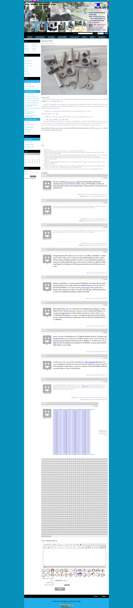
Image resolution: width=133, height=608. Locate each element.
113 (62, 465)
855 (50, 514)
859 (58, 514)
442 (106, 485)
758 (60, 507)
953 (42, 520)
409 (42, 485)
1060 (52, 527)
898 (67, 516)
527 (73, 492)
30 (98, 459)
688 (56, 503)
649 (46, 501)
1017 (101, 523)
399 (89, 483)
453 (62, 487)
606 (95, 496)
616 (48, 498)
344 (48, 481)
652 (52, 501)
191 (81, 470)
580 (44, 496)
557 (65, 494)
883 (105, 514)
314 (56, 479)
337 (101, 479)
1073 (77, 527)
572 (95, 494)
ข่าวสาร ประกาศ (28, 66)
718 (48, 505)
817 (42, 512)
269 (101, 474)
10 (59, 459)
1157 (42, 534)
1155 (105, 531)
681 (42, 503)
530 (79, 492)
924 (52, 518)
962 (60, 520)
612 (106, 496)
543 (105, 492)
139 (46, 468)
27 (93, 459)
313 (54, 479)
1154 (103, 531)
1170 (68, 534)
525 (69, 492)
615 (46, 498)
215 (62, 472)
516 (52, 492)
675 (97, 501)
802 (79, 509)
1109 (81, 529)
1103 (69, 529)
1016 (99, 523)
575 (101, 494)
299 (93, 476)
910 (91, 516)
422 (67, 485)
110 (56, 465)
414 (52, 485)
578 (106, 494)
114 (63, 465)
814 (103, 509)
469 (93, 487)
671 (89, 501)
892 (56, 516)
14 (67, 459)
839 (85, 512)
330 (87, 479)
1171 (69, 534)
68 (106, 461)
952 (106, 518)
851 (42, 514)
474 (103, 487)
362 (83, 481)
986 (106, 520)
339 (105, 479)
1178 (83, 534)
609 (101, 496)
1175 (77, 534)
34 (106, 459)
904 (79, 516)
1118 (99, 529)
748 (106, 505)
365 (89, 481)
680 (106, 501)
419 (62, 485)
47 (65, 461)
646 (106, 498)
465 (85, 487)
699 (77, 503)
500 (87, 490)
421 (65, 485)
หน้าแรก (26, 58)
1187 (101, 534)
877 (93, 514)
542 (103, 492)
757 (58, 507)
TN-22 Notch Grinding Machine (31, 102)
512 (44, 492)
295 (85, 476)
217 (65, 472)
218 (67, 472)
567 (85, 494)
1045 (89, 525)
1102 (68, 529)
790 (56, 509)
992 (52, 523)
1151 (97, 531)
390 (71, 483)
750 (44, 507)
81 (65, 463)
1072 (75, 527)
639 (93, 498)
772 (87, 507)
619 (54, 498)
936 (75, 518)
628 (71, 498)
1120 (103, 529)
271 (105, 474)
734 (79, 505)
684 (48, 503)
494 (75, 490)
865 (69, 514)
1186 (99, 534)
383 (58, 483)
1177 (81, 534)
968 (71, 520)
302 (99, 476)
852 (44, 514)
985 (105, 520)
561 (73, 494)
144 (56, 468)
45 (61, 461)
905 (81, 516)
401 (93, 483)
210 (52, 472)
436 (95, 485)
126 (87, 465)
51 (73, 461)
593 (69, 496)
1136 (68, 531)
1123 (42, 531)
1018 (103, 523)
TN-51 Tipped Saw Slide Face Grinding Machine (31, 105)
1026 (52, 525)
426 (75, 485)
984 (103, 520)
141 (50, 468)
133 (101, 465)
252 (67, 474)
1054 (107, 525)
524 (67, 492)
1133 (62, 531)
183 (65, 470)
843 (93, 512)
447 (50, 487)
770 (83, 507)
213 (58, 472)
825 (58, 512)
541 (101, 492)
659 (65, 501)
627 (69, 498)
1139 (73, 531)
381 (54, 483)
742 (95, 505)
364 (87, 481)
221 (73, 472)
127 (89, 465)
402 (95, 483)
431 (85, 485)
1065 (62, 527)
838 (83, 512)
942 (87, 518)
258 (79, 474)
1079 (89, 527)
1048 (95, 525)
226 (83, 472)
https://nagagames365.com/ (93, 362)
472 (99, 487)
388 (67, 483)
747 (105, 505)
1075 (81, 527)
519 (58, 492)
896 (64, 516)
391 (73, 483)
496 (79, 490)
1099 (62, 529)
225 (81, 472)
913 (97, 516)
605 (93, 496)
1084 (99, 527)
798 (71, 509)
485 (58, 490)
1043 (85, 525)
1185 (97, 534)
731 (73, 505)
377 (46, 483)
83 (69, 463)
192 (83, 470)
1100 (64, 529)
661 (69, 501)
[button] (47, 545)
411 (46, 485)
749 (42, 507)
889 (50, 516)
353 (65, 481)
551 (54, 494)
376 (44, 483)
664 (75, 501)
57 (85, 461)
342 (44, 481)
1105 (73, 529)
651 (50, 501)
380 (52, 483)
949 (101, 518)
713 (105, 503)
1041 (81, 525)
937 (77, 518)
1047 (93, 525)
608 (99, 496)
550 (52, 494)
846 (99, 512)
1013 (93, 523)
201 (101, 470)
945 (93, 518)
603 (89, 496)
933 (69, 518)
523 (65, 492)
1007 (81, 523)
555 (62, 494)
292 (79, 476)
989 (46, 523)
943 (89, 518)
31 (100, 459)
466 (87, 487)
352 (64, 481)
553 (58, 494)
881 (101, 514)
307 (42, 479)
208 (48, 472)
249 (62, 474)
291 (77, 476)
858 (56, 514)
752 (48, 507)
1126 (48, 531)
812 (99, 509)
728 (67, 505)
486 (60, 490)
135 (105, 465)
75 (54, 463)
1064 (60, 527)
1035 (69, 525)
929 (62, 518)
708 (95, 503)
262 (87, 474)
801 (77, 509)
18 (75, 459)
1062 (56, 527)
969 (73, 520)
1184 (95, 534)
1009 (85, 523)
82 (67, 463)
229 (89, 472)
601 (85, 496)
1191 (42, 536)
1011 (89, 523)
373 (105, 481)
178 (56, 470)
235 (101, 472)
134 (103, 465)
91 (85, 463)
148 (64, 468)
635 (85, 498)
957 (50, 520)
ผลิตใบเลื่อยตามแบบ (29, 124)
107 (50, 465)
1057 (46, 527)
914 (99, 516)
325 (77, 479)
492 (71, 490)
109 (54, 465)
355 (69, 481)
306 (106, 476)
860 (60, 514)
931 (65, 518)
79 (61, 463)
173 (46, 470)
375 (42, 483)
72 (48, 463)
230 (91, 472)
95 (93, 463)
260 (83, 474)
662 (71, 501)
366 (91, 481)
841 (89, 512)
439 (101, 485)
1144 (83, 531)
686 (52, 503)
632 (79, 498)
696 (71, 503)
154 (75, 468)
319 (65, 479)
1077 (85, 527)
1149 (93, 531)
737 (85, 505)
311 (50, 479)
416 (56, 485)
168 (103, 468)
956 (48, 520)
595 (73, 496)
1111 (85, 529)
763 (69, 507)
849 (105, 512)
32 (102, 459)
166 (99, 468)
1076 (83, 527)
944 (91, 518)
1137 (69, 531)
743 (97, 505)
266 (95, 474)
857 (54, 514)
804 (83, 509)
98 (98, 463)
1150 (95, 531)
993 (54, 523)
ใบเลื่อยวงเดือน (28, 129)
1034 (68, 525)
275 (46, 476)
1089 (42, 529)
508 (103, 490)
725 (62, 505)
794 (64, 509)
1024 (48, 525)
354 (67, 481)
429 (81, 485)
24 (87, 459)
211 (54, 472)
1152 (99, 531)
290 (75, 476)
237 (105, 472)
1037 (73, 525)
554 (60, 494)
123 (81, 465)
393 (77, 483)
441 (105, 485)
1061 (54, 527)
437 (97, 485)
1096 (56, 529)
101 (105, 463)
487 (62, 490)
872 (83, 514)
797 (69, 509)
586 (56, 496)
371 (101, 481)
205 (42, 472)
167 (101, 468)
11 (61, 459)
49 (69, 461)
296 (87, 476)
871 (81, 514)
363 (85, 481)
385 (62, 483)
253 (69, 474)
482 (52, 490)
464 (83, 487)
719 (50, 505)
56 (83, 461)
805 (85, 509)
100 (103, 463)
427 (77, 485)
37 (46, 461)
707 (93, 503)
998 (64, 523)
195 (89, 470)
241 (46, 474)
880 (99, 514)
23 (85, 459)
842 (91, 512)
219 (69, 472)
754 (52, 507)
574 (99, 494)
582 (48, 496)
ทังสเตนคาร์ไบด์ (28, 141)
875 (89, 514)
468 (91, 487)
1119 (101, 529)
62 (95, 461)
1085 (101, 527)
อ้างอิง (105, 178)
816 (106, 509)
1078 (87, 527)
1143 (81, 531)
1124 (44, 531)
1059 (50, 527)
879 (97, 514)
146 (60, 468)
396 (83, 483)
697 (73, 503)
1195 (50, 536)
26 (91, 459)
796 (67, 509)
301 (97, 476)
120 (75, 465)
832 (71, 512)
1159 (46, 534)
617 (50, 498)
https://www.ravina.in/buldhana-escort (98, 219)
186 (71, 470)
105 (46, 465)
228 (87, 472)
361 (81, 481)
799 (73, 509)
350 (60, 481)
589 (62, 496)
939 (81, 518)
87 (77, 463)
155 (77, 468)
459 (73, 487)
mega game (65, 313)
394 (79, 483)
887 (46, 516)
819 (46, 512)
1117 (97, 529)
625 (65, 498)
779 (101, 507)
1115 (93, 529)
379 (50, 483)
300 (95, 476)
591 (65, 496)
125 (85, 465)
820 (48, 512)
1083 (97, 527)
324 (75, 479)
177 (54, 470)
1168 (64, 534)
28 (95, 459)
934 (71, 518)
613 (42, 498)
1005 (77, 523)
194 (87, 470)
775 (93, 507)
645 (105, 498)
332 (91, 479)
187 (73, 470)
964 (64, 520)
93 (89, 463)
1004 (75, 523)
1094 (52, 529)
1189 (105, 534)
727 (65, 505)
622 (60, 498)
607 (97, 496)
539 (97, 492)
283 (62, 476)
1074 (79, 527)
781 (105, 507)
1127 (50, 531)
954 (44, 520)
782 (106, 507)
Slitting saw (27, 88)
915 (101, 516)
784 (44, 509)
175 (50, 470)
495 (77, 490)
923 (50, 518)
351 (62, 481)
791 (58, 509)
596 (75, 496)
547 (46, 494)
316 (60, 479)
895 (62, 516)
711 (101, 503)
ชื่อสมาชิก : (27, 171)
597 (77, 496)
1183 (93, 534)
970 (75, 520)
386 (64, 483)
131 (97, 465)
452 (60, 487)
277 (50, 476)
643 (101, 498)
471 (97, 487)
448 (52, 487)
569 (89, 494)
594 (71, 496)
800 (75, 509)
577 (105, 494)
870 (79, 514)
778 (99, 507)
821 (50, 512)
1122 (107, 529)
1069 (69, 527)
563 (77, 494)
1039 (77, 525)
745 (101, 505)
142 (52, 468)
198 (95, 470)
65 (100, 461)
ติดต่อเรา (27, 71)
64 (98, 461)
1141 (77, 531)
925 (54, 518)
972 (79, 520)
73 (50, 463)
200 (99, 470)
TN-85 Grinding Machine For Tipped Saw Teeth (31, 116)
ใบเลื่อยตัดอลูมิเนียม (29, 127)
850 (106, 512)
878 (95, 514)
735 (81, 505)
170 (106, 468)
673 (93, 501)
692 (64, 503)
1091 (46, 529)
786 (48, 509)
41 (54, 461)
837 (81, 512)
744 (99, 505)
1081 (93, 527)
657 (62, 501)
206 (44, 472)
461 (77, 487)
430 (83, 485)
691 (62, 503)
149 (65, 468)
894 (60, 516)
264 (91, 474)
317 (62, 479)
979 (93, 520)
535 (89, 492)
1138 (71, 531)
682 (44, 503)
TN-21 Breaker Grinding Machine (32, 100)
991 (50, 523)
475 (105, 487)
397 (85, 483)
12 (63, 459)
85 (73, 463)
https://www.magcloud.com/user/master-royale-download (93, 397)
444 (44, 487)
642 (99, 498)
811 (97, 509)
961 (58, 520)
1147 (89, 531)
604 (91, 496)
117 (69, 465)
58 (87, 461)
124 (83, 465)
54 (79, 461)
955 (46, 520)
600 (83, 496)
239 (42, 474)
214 (60, 472)
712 (103, 503)
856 (52, 514)
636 (87, 498)
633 (81, 498)
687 (54, 503)
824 (56, 512)
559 (69, 494)
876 (91, 514)
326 (79, 479)
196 (91, 470)
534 (87, 492)
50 (71, 461)
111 (58, 465)
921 (46, 518)
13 (65, 459)
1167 (62, 534)
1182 (91, 534)
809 (93, 509)
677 (101, 501)
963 (62, 520)
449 (54, 487)
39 (50, 461)
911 (93, 516)
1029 (58, 525)
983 (101, 520)
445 (46, 487)
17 (73, 459)
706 (91, 503)
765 (73, 507)
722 (56, 505)
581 (46, 496)
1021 (42, 525)
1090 (44, 529)
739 (89, 505)
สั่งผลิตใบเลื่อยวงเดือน (30, 119)
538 (95, 492)
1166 (60, 534)
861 (62, 514)
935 (73, 518)
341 (42, 481)
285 (65, 476)
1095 (54, 529)
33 (104, 459)
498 (83, 490)
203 (105, 470)
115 (65, 465)
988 (44, 523)
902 (75, 516)
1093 (50, 529)
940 (83, 518)
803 (81, 509)
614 (44, 498)
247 (58, 474)
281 (58, 476)
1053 (105, 525)
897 (65, 516)
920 (44, 518)
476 (106, 487)
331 (89, 479)
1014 (95, 523)
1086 (103, 527)
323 (73, 479)
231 (93, 472)
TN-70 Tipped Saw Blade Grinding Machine (32, 109)
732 (75, 505)
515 (50, 492)
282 (60, 476)
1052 (103, 525)
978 (91, 520)
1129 (54, 531)
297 (89, 476)
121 (77, 465)
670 (87, 501)
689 (58, 503)
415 (54, 485)
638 (91, 498)
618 (52, 498)
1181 (89, 534)
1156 (107, 531)
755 (54, 507)
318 (64, 479)
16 (71, 459)
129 (93, 465)
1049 (97, 525)
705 (89, 503)
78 (59, 463)
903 (77, 516)
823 (54, 512)
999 (65, 523)
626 (67, 498)
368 (95, 481)
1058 (48, 527)
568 (87, 494)
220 (71, 472)
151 (69, 468)
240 (44, 474)
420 (64, 485)
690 (60, 503)
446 (48, 487)
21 (81, 459)
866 (71, 514)
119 (73, 465)
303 (101, 476)
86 (75, 463)
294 (83, 476)
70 (44, 463)
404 (99, 483)
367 (93, 481)
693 (65, 503)
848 (103, 512)
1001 (69, 523)
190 (79, 470)
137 (42, 468)
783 (42, 509)
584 (52, 496)
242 (48, 474)
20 (79, 459)
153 (73, 468)
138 (44, 468)
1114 (91, 529)
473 (101, 487)
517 (54, 492)
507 (101, 490)
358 (75, 481)
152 (71, 468)
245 (54, 474)
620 (56, 498)
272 (106, 474)
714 (106, 503)
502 (91, 490)
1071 (73, 527)
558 (67, 494)
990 (48, 523)
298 (91, 476)
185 (69, 470)
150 (67, 468)
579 (42, 496)
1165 (58, 534)
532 (83, 492)
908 (87, 516)
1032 (64, 525)
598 (79, 496)
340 (106, 479)
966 (67, 520)
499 (85, 490)
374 (106, 481)
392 (75, 483)
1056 (44, 527)
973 (81, 520)
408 (106, 483)
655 (58, 501)
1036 (71, 525)
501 (89, 490)
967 (69, 520)
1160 (48, 534)
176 (52, 470)
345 (50, 481)
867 (73, 514)
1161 (50, 534)
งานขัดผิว (27, 122)
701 (81, 503)
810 (95, 509)
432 (87, 485)
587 (58, 496)
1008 (83, 523)
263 (89, 474)
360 (79, 481)
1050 (99, 525)
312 (52, 479)
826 (60, 512)
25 (89, 459)
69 (42, 463)
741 (93, 505)
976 (87, 520)
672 (91, 501)
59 (89, 461)
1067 (66, 527)
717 (46, 505)
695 (69, 503)
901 (73, 516)
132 (99, 465)
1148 (91, 531)
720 (52, 505)
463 (81, 487)
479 (46, 490)
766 (75, 507)
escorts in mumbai (57, 409)
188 (75, 470)
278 (52, 476)
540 (99, 492)
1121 (105, 529)
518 (56, 492)
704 (87, 503)
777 (97, 507)
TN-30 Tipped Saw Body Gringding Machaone (30, 112)
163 (93, 468)
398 (87, 483)
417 (58, 485)
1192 (44, 536)
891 (54, 516)
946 (95, 518)
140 (48, 468)
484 (56, 490)
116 (67, 465)
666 (79, 501)
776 (95, 507)
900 (71, 516)
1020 (107, 523)
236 (103, 472)
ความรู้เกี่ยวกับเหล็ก (29, 144)
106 (48, 465)
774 (91, 507)
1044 (87, 525)
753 (50, 507)
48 (67, 461)
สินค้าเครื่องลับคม (28, 60)
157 (81, 468)
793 (62, 509)
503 (93, 490)
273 (42, 476)
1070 (71, 527)
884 (106, 514)
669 (85, 501)
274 (44, 476)
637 (89, 498)
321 (69, 479)
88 (79, 463)
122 (79, 465)
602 (87, 496)
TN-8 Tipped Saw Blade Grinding (32, 98)
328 (83, 479)
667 (81, 501)
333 (93, 479)
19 (77, 459)
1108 (79, 529)
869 (77, 514)
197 (93, 470)
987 (42, 523)
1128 (52, 531)
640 (95, 498)
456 (67, 487)
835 (77, 512)
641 (97, 498)
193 (85, 470)
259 (81, 474)
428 (79, 485)
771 (85, 507)
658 (64, 501)
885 (42, 516)
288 (71, 476)
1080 (91, 527)
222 (75, 472)
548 (48, 494)
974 (83, 520)
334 (95, 479)
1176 (79, 534)
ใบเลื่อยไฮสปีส (28, 84)
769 (81, 507)
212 (56, 472)
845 (97, 512)
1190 (107, 534)
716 (44, 505)
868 (75, 514)
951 (105, 518)
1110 (83, 529)
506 (99, 490)
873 (85, 514)
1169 (66, 534)
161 (89, 468)
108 (52, 465)
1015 (97, 523)
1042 (83, 525)
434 (91, 485)
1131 (58, 531)
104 (44, 465)
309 (46, 479)
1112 (87, 529)
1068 (68, 527)
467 (89, 487)
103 (42, 465)
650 (48, 501)
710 (99, 503)
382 (56, 483)
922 (48, 518)
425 (73, 485)
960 (56, 520)
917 (105, 516)
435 (93, 485)
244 (52, 474)
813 (101, 509)
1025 (50, 525)
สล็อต (63, 262)
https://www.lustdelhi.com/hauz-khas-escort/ (96, 194)
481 (50, 490)
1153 (101, 531)
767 (77, 507)
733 (77, 505)
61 (93, 461)
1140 (75, 531)
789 (54, 509)
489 (65, 490)
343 (46, 481)
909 (89, 516)
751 (46, 507)
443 (42, 487)
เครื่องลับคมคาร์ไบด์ (30, 91)
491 (69, 490)
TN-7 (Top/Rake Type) (29, 94)
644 (103, 498)
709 (97, 503)
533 (85, 492)
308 (44, 479)
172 (44, 470)
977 (89, 520)
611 (104, 496)
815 (105, 509)
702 (83, 503)
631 (77, 498)
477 (42, 490)
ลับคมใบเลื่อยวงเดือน (29, 86)
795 (65, 509)
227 (85, 472)
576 (103, 494)
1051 (101, 525)
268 (99, 474)
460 (75, 487)
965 (65, 520)
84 (71, 463)
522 (64, 492)
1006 (79, 523)
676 (99, 501)
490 (67, 490)
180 (60, 470)
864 (67, 514)
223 (77, 472)
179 (58, 470)
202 (103, 470)
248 (60, 474)
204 (106, 470)
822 (52, 512)
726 (64, 505)
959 (54, 520)
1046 (91, 525)
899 (69, 516)
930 (64, 518)
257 (77, 474)
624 (64, 498)
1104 (71, 529)
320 (67, 479)
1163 (54, 534)
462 (79, 487)
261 (85, 474)
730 (71, 505)
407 (105, 483)
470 (95, 487)
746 (103, 505)
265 (93, 474)
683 (46, 503)
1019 (105, 523)
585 (54, 496)
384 (60, 483)
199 (97, 470)
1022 (44, 525)
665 (77, 501)
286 (67, 476)
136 (106, 465)
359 (77, 481)
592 (67, 496)
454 (64, 487)
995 (58, 523)
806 (87, 509)
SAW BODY (27, 132)
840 (87, 512)
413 (50, 485)
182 (64, 470)
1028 (56, 525)
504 (95, 490)
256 (75, 474)
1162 (52, 534)
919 (42, 518)
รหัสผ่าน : (27, 174)
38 (48, 461)
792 (60, 509)
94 (91, 463)
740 (91, 505)
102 (106, 463)
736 (83, 505)
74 (52, 463)
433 (89, 485)
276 (48, 476)
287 (69, 476)
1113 (89, 529)
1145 (85, 531)
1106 (75, 529)
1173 (73, 534)
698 (75, 503)
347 (54, 481)
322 (71, 479)
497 (81, 490)
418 (60, 485)
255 (73, 474)
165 (97, 468)
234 (99, 472)
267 (97, 474)
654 (56, 501)
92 (87, 463)
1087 (105, 527)
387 (65, 483)
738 (87, 505)
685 (50, 503)
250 (64, 474)
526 (71, 492)
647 (42, 501)
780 (103, 507)
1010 (87, 523)
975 (85, 520)
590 (64, 496)
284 (64, 476)
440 (103, 485)
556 (64, 494)
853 (46, 514)
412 (48, 485)
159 (85, 468)
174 (48, 470)
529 (77, 492)
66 (102, 461)
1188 (103, 534)
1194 (48, 536)
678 (103, 501)
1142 (79, 531)
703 (85, 503)
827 (62, 512)
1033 (66, 525)
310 (48, 479)
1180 (87, 534)
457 (69, 487)
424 (71, 485)
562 (75, 494)
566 (83, 494)
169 (105, 468)
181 (62, 470)
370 (99, 481)
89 (81, 463)
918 (106, 516)
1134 (64, 531)
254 (71, 474)
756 (56, 507)
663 (73, 501)
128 (91, 465)
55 (81, 461)
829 (65, 512)
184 (67, 470)
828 (64, 512)
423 (69, 485)
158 (83, 468)
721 (54, 505)
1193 (46, 536)
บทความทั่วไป (28, 139)
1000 (68, 523)
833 (73, 512)
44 (59, 461)
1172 (71, 534)
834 (75, 512)
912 (95, 516)
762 (67, 507)
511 (42, 492)
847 (101, 512)
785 (46, 509)
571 (93, 494)
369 (97, 481)
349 (58, 481)
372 (103, 481)
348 (56, 481)
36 (44, 461)
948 (99, 518)
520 (60, 492)
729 (69, 505)
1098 (60, 529)
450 (56, 487)
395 (81, 483)
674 (95, 501)
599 (81, 496)
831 (69, 512)
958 (52, 520)
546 (44, 494)
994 (56, 523)
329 (85, 479)
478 (44, 490)
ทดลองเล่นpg (85, 287)
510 (106, 490)
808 (91, 509)
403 (97, 483)
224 (79, 472)
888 (48, 516)
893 (58, 516)
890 (52, 516)
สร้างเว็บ (31, 1)
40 (52, 461)
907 (85, 516)
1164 (56, 534)
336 (99, 479)
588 (60, 496)
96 (95, 463)
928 (60, 518)
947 (97, 518)
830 (67, 512)
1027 (54, 525)
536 (91, 492)
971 (77, 520)
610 (103, 496)
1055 (42, 527)
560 (71, 494)
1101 (66, 529)
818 (44, 512)
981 (97, 520)
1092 (48, 529)
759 (62, 507)
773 (89, 507)
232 (95, 472)
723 (58, 505)
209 (50, 472)
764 (71, 507)
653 (54, 501)
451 (58, 487)
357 (73, 481)
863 (65, 514)
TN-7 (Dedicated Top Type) (30, 96)
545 (42, 494)
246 (56, 474)
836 (79, 512)
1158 (44, 534)
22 (83, 459)
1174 (75, 534)
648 (44, 501)
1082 (95, 527)
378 (48, 483)
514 (48, 492)
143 (54, 468)
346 (52, 481)
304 (103, 476)
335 (97, 479)
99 (100, 463)
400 (91, 483)
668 (83, 501)
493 (73, 490)
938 (79, 518)
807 (89, 509)
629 (73, 498)
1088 (107, 527)
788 (52, 509)
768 (79, 507)
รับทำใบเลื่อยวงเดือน (29, 147)
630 (75, 498)
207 (46, 472)
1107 (77, 529)
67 (104, 461)
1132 (60, 531)
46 (63, 461)
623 (62, 498)
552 (56, 494)
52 (75, 461)
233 (97, 472)
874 (87, 514)
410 (44, 485)
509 (105, 490)
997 (62, 523)
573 (97, 494)
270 (103, 474)
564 (79, 494)
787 (50, 509)
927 (58, 518)
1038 (75, 525)
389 (69, 483)
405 (101, 483)
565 (81, 494)
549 (50, 494)
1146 (87, 531)
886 (44, 516)
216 (64, 472)
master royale (85, 386)
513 (46, 492)
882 (103, 514)
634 (83, 498)
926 (56, 518)
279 (54, 476)
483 (54, 490)
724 (60, 505)
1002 (71, 523)
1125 (46, 531)
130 (95, 465)
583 (50, 496)
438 (99, 485)
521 (62, 492)
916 (103, 516)
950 (103, 518)
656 (60, 501)
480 (48, 490)
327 (81, 479)
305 (105, 476)
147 (62, 468)
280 (56, 476)
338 (103, 479)
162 (91, 468)
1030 (60, 525)
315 (58, 479)
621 (58, 498)
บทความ (26, 68)
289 (73, 476)
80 (63, 463)
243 (50, 474)
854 (48, 514)
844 (95, 512)
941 (85, 518)
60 (91, 461)
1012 (91, 523)
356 (71, 481)
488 (64, 490)
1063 (58, 527)
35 (42, 461)
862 (64, 514)
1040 (79, 525)
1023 (46, 525)
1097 (58, 529)
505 (97, 490)
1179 (85, 534)
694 (67, 503)
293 (81, 476)
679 (105, 501)
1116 (95, 529)
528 (75, 492)
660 (67, 501)
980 (95, 520)
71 (46, 463)
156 (79, 468)
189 (77, 470)
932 (67, 518)
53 (77, 461)
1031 (62, 525)
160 (87, 468)
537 (93, 492)
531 (81, 492)
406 (103, 483)
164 (95, 468)
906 (83, 516)
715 (42, 505)
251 (65, 474)
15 (69, 459)
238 (106, 472)
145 (58, 468)
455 (65, 487)
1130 (56, 531)
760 (64, 507)
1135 (66, 531)
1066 (64, 527)
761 (65, 507)
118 (71, 465)
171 (42, 470)
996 (60, 523)
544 (106, 492)
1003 (73, 523)
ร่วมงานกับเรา (28, 73)
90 (83, 463)
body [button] (45, 566)
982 (99, 520)
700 (79, 503)
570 (91, 494)
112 (60, 465)
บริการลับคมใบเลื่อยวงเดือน (32, 81)
